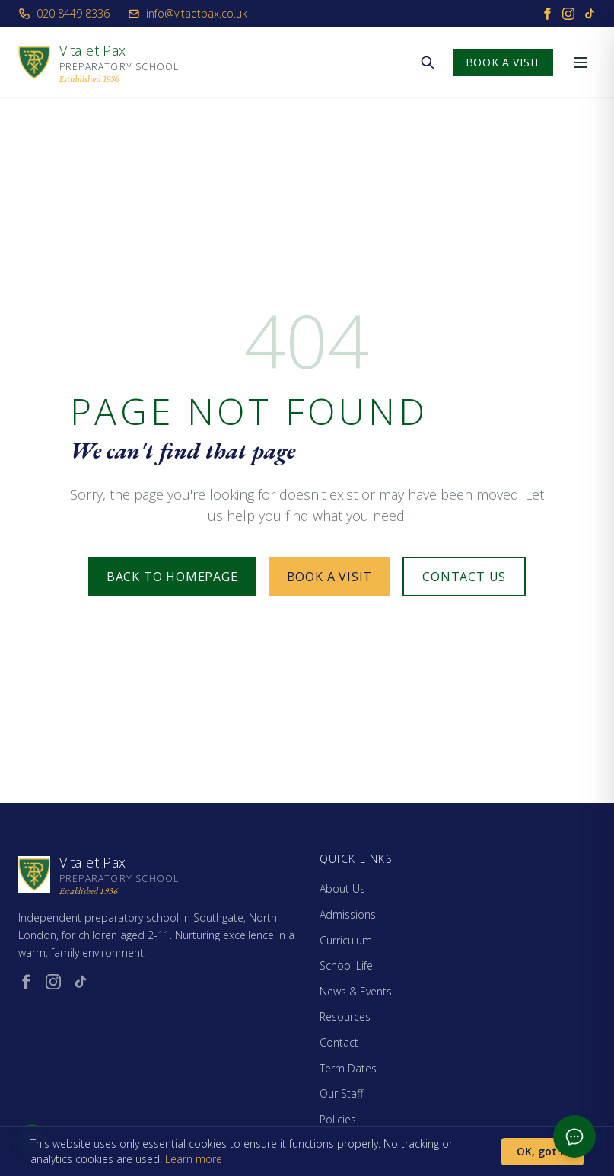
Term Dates (348, 1068)
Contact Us (464, 576)
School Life (346, 965)
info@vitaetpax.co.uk (187, 13)
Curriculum (346, 940)
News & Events (356, 991)
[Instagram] (568, 14)
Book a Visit (503, 62)
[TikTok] (590, 14)
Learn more (193, 1159)
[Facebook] (547, 14)
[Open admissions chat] (574, 1136)
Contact (339, 1042)
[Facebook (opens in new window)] (25, 981)
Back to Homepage (172, 576)
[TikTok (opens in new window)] (80, 981)
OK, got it (542, 1151)
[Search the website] (427, 62)
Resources (345, 1016)
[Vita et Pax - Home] (98, 62)
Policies (338, 1119)
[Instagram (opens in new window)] (53, 981)
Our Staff (341, 1093)
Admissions (348, 914)
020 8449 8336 (64, 13)
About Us (342, 888)
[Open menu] (580, 62)
